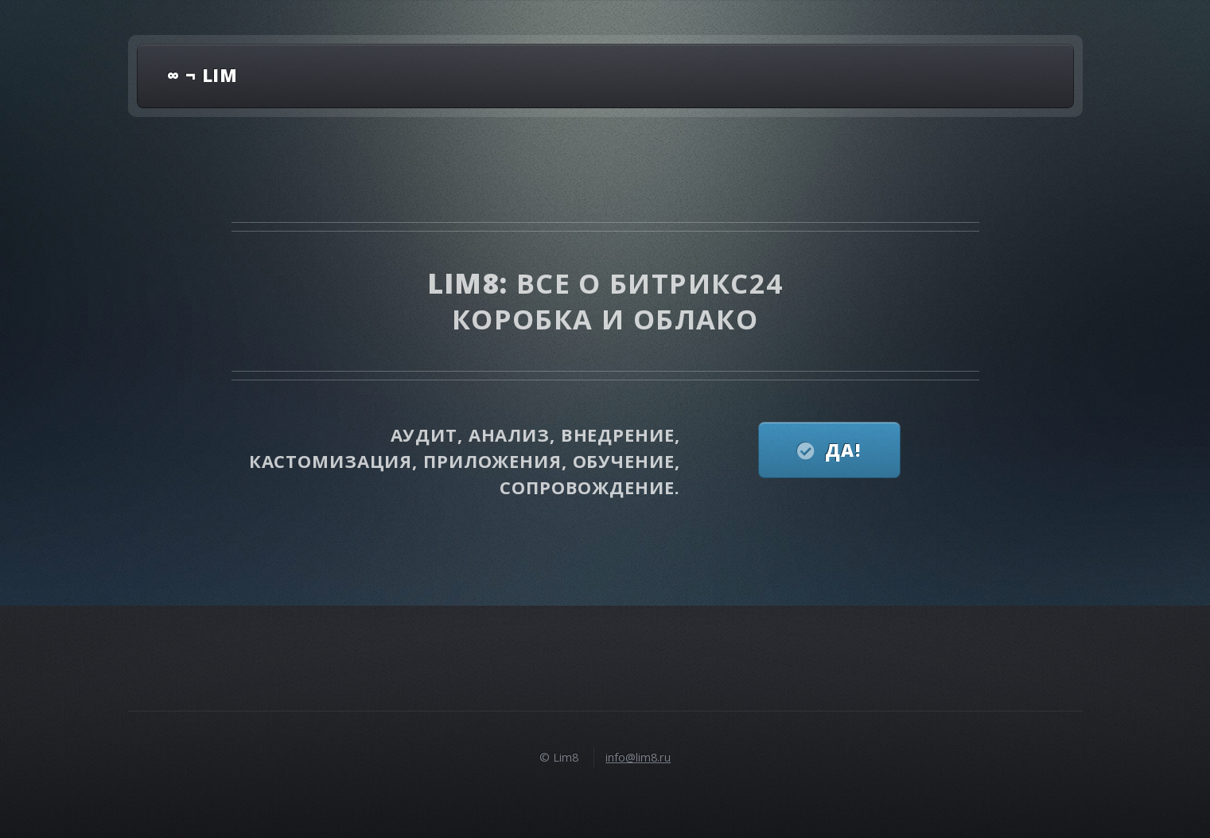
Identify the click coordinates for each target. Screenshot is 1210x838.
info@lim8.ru (638, 757)
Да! (843, 450)
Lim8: (471, 283)
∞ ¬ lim (202, 75)
